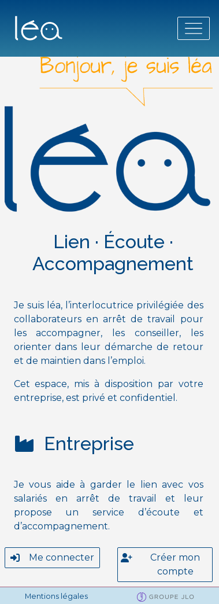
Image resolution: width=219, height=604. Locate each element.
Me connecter (52, 558)
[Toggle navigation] (193, 28)
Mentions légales (56, 596)
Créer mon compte (161, 564)
